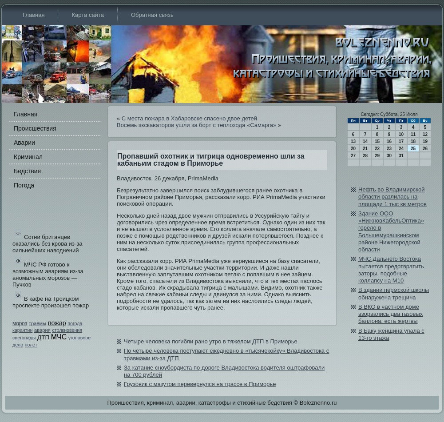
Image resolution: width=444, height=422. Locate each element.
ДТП (43, 337)
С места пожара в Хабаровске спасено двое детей (189, 118)
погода (74, 323)
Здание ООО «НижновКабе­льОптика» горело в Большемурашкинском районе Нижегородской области (391, 231)
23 (389, 148)
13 (353, 141)
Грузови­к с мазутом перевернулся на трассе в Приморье (200, 384)
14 (365, 141)
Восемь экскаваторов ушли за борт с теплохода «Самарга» (196, 125)
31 (401, 155)
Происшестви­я (35, 128)
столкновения (67, 330)
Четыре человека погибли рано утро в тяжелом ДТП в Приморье (210, 341)
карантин (22, 330)
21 (365, 148)
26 (425, 148)
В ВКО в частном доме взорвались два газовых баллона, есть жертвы (390, 314)
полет (31, 344)
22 (377, 148)
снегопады (24, 337)
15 (377, 141)
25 (413, 148)
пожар (57, 322)
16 (389, 141)
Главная (33, 15)
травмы (37, 323)
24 (401, 148)
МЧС (59, 337)
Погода (24, 185)
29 (377, 155)
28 (365, 155)
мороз (19, 323)
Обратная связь (152, 15)
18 (413, 141)
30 (389, 155)
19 (425, 141)
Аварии (24, 142)
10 (401, 134)
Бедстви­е (27, 171)
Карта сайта (87, 15)
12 (425, 134)
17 (401, 141)
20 (353, 148)
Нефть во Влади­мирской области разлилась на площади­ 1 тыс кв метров (392, 196)
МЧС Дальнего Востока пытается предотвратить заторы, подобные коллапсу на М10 (391, 269)
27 (353, 155)
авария (42, 330)
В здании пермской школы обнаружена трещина (393, 293)
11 (413, 134)
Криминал (28, 156)
